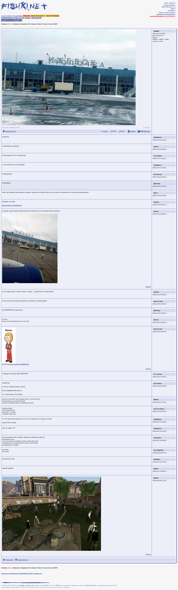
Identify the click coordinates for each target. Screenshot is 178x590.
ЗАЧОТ (114, 131)
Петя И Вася (158, 156)
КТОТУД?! (171, 11)
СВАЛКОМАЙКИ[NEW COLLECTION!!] (162, 16)
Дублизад (157, 183)
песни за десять (159, 409)
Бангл (155, 193)
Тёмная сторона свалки (167, 12)
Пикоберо (157, 459)
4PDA (172, 9)
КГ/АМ (122, 131)
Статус (45, 24)
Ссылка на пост (10, 131)
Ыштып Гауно (158, 301)
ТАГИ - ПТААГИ (169, 3)
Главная (4, 24)
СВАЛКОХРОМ (169, 14)
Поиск (39, 24)
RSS (163, 7)
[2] (4, 16)
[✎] (14, 16)
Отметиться (9, 560)
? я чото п (104, 131)
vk (144, 127)
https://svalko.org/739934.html (12, 205)
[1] (2, 16)
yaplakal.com (37, 573)
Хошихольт (157, 437)
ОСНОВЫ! (19, 16)
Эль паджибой (158, 450)
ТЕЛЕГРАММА (52, 16)
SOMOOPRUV (7, 18)
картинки (5, 127)
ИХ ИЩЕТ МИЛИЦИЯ (32, 18)
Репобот (156, 202)
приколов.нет (5, 573)
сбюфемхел (158, 137)
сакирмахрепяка (14, 127)
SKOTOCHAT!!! (38, 16)
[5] (10, 16)
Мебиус (156, 468)
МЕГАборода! (145, 131)
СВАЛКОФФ (160, 14)
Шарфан (156, 31)
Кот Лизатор (158, 174)
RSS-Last (169, 7)
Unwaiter (161, 41)
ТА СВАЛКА (27, 16)
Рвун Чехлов (158, 329)
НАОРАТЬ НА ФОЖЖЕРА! (11, 20)
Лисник (156, 146)
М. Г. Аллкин (158, 374)
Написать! (16, 24)
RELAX (18, 18)
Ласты (10, 24)
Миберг (156, 399)
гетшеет (147, 127)
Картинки (24, 24)
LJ (173, 7)
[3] (6, 16)
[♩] (12, 16)
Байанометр (15, 573)
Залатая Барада (169, 5)
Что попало (32, 24)
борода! (133, 131)
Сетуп (50, 24)
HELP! (56, 24)
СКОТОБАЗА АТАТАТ (26, 573)
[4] (8, 16)
